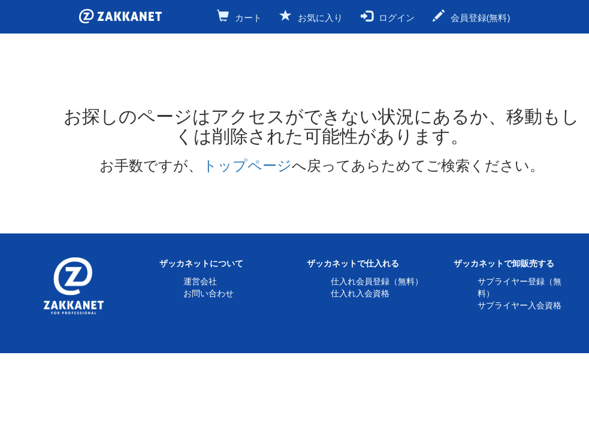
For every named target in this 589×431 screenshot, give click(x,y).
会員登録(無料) (472, 16)
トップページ (247, 165)
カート (239, 16)
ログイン (388, 16)
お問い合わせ (208, 293)
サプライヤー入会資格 (519, 305)
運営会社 (200, 281)
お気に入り (311, 16)
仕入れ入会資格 (360, 293)
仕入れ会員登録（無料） (377, 281)
